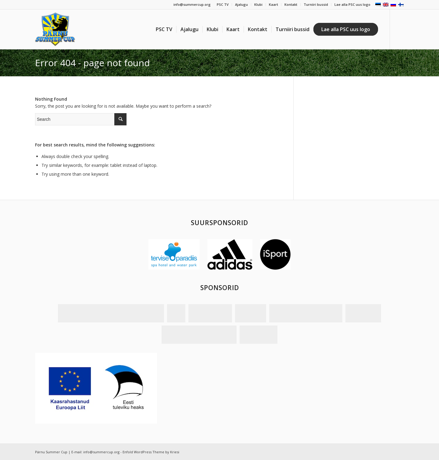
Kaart (273, 4)
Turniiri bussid (316, 4)
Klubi (258, 4)
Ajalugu (241, 4)
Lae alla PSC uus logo (352, 4)
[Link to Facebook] (399, 29)
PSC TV (223, 4)
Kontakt (290, 4)
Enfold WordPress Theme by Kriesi (151, 452)
